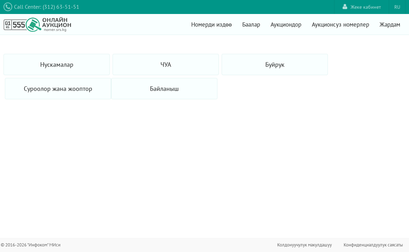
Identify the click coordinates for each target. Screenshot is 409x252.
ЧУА (165, 64)
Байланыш (164, 89)
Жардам (390, 24)
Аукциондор (286, 24)
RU (397, 7)
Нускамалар (56, 64)
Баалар (251, 24)
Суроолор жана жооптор (58, 89)
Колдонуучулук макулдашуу (304, 245)
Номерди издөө (211, 24)
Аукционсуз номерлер (340, 24)
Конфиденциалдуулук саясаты (373, 245)
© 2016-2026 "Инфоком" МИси (30, 245)
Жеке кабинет (362, 6)
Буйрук (275, 64)
